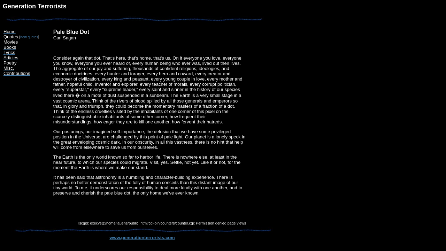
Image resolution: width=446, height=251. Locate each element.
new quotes (29, 37)
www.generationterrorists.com (142, 237)
